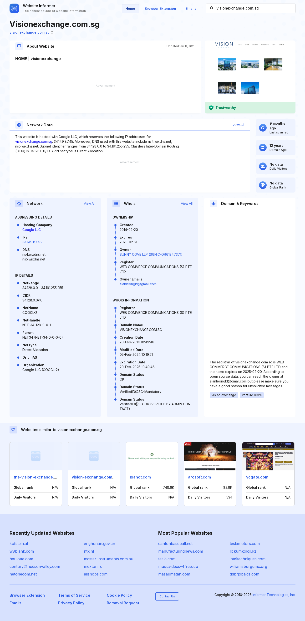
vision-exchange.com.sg (95, 477)
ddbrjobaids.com (244, 574)
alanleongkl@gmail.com (138, 284)
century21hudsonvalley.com (35, 566)
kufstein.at (19, 543)
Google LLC (31, 230)
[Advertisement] (105, 99)
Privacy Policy (71, 603)
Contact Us (167, 596)
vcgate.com (257, 477)
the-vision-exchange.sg (36, 477)
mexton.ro (93, 566)
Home (130, 8)
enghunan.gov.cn (99, 543)
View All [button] (238, 125)
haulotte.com (21, 558)
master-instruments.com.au (108, 558)
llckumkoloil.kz (243, 551)
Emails (191, 8)
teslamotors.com (245, 543)
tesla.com (166, 558)
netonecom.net (23, 574)
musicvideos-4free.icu (178, 566)
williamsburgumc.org (248, 566)
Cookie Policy (119, 595)
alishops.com (95, 574)
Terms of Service (74, 595)
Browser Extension (160, 8)
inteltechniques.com (247, 558)
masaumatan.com (174, 574)
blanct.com (140, 477)
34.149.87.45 (32, 242)
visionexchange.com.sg (31, 32)
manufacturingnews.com (180, 551)
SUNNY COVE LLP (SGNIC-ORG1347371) (151, 254)
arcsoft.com (199, 477)
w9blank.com (22, 551)
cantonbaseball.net (175, 543)
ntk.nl (89, 551)
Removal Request (123, 603)
